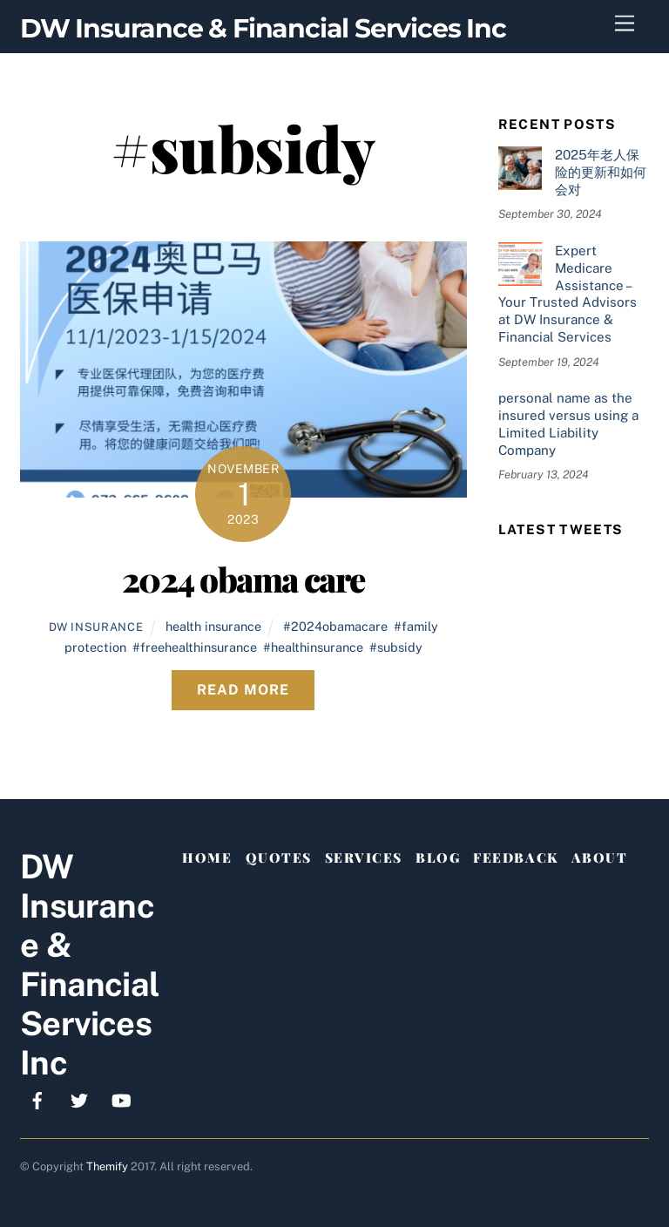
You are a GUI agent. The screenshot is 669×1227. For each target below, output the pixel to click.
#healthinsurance (313, 647)
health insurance (213, 626)
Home (207, 857)
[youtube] (121, 1098)
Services (363, 857)
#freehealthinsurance (194, 647)
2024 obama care (243, 578)
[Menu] (624, 24)
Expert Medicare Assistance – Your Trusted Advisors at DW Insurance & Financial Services (567, 293)
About (599, 857)
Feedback (515, 857)
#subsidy (395, 647)
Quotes (279, 857)
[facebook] (37, 1098)
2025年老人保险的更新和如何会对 (600, 172)
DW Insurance (96, 627)
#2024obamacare (335, 626)
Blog (438, 857)
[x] (79, 1098)
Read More (243, 689)
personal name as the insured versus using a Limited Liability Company (568, 423)
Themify (107, 1166)
